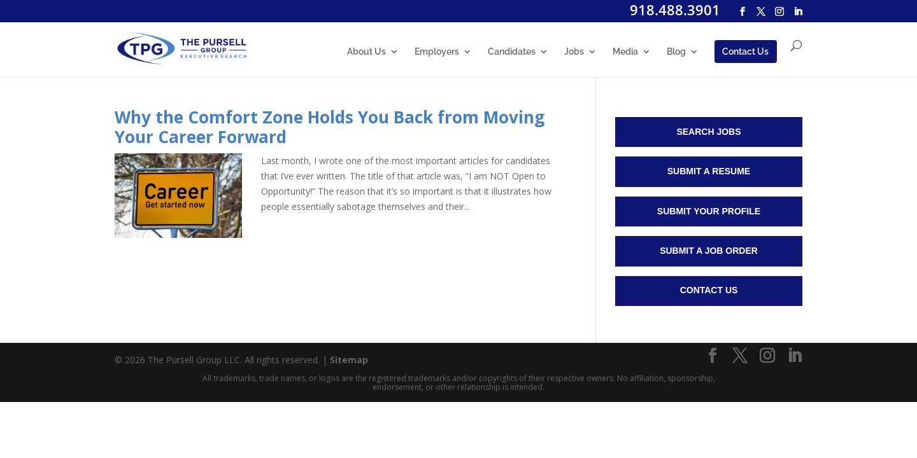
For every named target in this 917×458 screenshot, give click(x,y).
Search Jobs (708, 132)
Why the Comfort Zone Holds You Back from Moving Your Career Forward (329, 127)
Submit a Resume (708, 171)
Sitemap (349, 360)
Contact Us (745, 51)
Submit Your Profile (708, 211)
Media (625, 52)
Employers (437, 52)
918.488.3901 (675, 9)
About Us (366, 52)
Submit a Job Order (709, 251)
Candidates (512, 52)
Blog (676, 52)
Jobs (574, 52)
